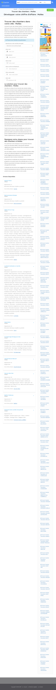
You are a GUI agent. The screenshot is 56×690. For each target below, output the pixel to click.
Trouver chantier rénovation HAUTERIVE (45, 398)
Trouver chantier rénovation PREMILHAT (45, 199)
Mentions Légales (33, 687)
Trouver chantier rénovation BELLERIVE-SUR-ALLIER (45, 88)
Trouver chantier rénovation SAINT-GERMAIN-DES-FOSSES (45, 135)
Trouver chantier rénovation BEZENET (45, 416)
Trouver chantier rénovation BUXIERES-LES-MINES (45, 378)
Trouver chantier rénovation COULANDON (45, 582)
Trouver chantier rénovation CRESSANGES (45, 669)
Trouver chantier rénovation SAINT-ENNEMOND (45, 649)
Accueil (15, 9)
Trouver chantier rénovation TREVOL (45, 250)
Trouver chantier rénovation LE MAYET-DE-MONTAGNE (45, 280)
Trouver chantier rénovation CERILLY (45, 304)
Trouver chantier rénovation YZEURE (45, 75)
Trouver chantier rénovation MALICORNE (45, 530)
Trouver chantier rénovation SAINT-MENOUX (45, 481)
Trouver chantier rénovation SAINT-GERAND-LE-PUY (45, 435)
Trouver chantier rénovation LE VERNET (45, 231)
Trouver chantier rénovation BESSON (45, 524)
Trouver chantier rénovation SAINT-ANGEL (45, 594)
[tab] (19, 181)
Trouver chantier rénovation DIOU (45, 286)
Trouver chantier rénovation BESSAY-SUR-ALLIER (45, 299)
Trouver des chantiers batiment (26, 9)
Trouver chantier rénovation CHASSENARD (45, 487)
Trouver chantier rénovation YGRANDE (45, 559)
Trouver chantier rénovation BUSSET (45, 571)
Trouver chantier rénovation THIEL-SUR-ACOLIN (45, 429)
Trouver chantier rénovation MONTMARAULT (45, 268)
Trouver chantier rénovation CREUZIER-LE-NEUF (45, 461)
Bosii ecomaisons (18, 203)
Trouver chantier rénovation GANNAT (45, 101)
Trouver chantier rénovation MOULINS (45, 65)
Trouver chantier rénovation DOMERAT (45, 81)
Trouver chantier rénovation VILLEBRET (45, 331)
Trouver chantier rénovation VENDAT (45, 193)
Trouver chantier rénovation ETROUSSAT (45, 656)
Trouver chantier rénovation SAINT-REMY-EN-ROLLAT (45, 256)
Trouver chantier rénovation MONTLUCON (45, 54)
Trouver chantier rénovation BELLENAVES (45, 422)
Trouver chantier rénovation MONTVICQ (45, 643)
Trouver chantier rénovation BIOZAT (45, 606)
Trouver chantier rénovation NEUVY (45, 273)
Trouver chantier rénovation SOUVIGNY (45, 225)
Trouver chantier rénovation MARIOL (45, 535)
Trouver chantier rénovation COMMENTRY (45, 96)
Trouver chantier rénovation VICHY (45, 60)
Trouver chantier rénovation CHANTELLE (45, 372)
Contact (41, 687)
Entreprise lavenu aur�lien (20, 419)
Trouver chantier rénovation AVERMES (45, 120)
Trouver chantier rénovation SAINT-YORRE (45, 163)
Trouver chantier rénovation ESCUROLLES (45, 618)
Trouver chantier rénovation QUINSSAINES (45, 348)
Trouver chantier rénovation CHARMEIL (45, 662)
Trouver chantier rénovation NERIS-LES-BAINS (45, 175)
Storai (15, 330)
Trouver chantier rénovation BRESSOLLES (45, 468)
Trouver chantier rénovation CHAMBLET (45, 411)
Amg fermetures (17, 367)
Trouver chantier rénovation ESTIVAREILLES (45, 455)
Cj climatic (16, 315)
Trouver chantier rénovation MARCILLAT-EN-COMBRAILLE (45, 494)
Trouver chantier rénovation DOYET (45, 341)
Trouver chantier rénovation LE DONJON (45, 404)
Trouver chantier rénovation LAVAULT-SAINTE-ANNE (45, 354)
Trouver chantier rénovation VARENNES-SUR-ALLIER (45, 127)
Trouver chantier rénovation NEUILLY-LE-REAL (45, 292)
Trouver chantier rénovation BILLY (45, 553)
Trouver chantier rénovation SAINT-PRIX (45, 566)
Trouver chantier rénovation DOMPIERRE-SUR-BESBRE (45, 156)
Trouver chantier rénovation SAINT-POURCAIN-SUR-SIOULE (45, 108)
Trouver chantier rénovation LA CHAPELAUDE (45, 474)
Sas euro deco (17, 388)
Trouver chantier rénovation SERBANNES (45, 600)
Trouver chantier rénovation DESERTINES (45, 115)
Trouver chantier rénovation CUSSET (45, 70)
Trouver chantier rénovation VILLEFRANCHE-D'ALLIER (45, 317)
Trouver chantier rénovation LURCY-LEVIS (45, 212)
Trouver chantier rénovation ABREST (45, 169)
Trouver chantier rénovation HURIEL (45, 188)
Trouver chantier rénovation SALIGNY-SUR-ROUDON (45, 513)
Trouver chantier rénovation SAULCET (45, 588)
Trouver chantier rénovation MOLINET (45, 366)
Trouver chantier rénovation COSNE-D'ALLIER (45, 206)
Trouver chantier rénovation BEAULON (45, 244)
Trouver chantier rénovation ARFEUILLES (45, 631)
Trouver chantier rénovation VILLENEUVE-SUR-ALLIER (45, 447)
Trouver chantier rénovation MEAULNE (45, 548)
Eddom (15, 259)
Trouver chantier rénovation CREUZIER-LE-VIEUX (45, 149)
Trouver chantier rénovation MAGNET (45, 576)
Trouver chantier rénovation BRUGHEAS (45, 324)
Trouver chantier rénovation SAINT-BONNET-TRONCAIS (45, 541)
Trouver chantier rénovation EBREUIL (45, 336)
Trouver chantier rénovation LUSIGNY (45, 261)
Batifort (15, 403)
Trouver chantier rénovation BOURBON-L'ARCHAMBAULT (45, 182)
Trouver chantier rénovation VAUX (45, 441)
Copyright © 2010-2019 (16, 687)
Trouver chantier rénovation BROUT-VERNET (45, 360)
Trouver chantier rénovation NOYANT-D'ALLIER (45, 625)
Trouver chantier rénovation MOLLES (45, 519)
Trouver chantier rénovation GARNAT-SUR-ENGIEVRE (45, 612)
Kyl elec (15, 189)
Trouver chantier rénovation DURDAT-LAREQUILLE (45, 310)
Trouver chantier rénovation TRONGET (45, 501)
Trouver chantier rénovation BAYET (45, 637)
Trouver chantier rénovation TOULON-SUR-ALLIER (45, 385)
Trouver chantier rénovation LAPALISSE (45, 142)
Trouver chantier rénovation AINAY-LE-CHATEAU (45, 391)
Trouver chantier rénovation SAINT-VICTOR (45, 219)
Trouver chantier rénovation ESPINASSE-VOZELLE (45, 507)
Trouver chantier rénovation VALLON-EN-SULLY (45, 238)
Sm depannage (17, 352)
